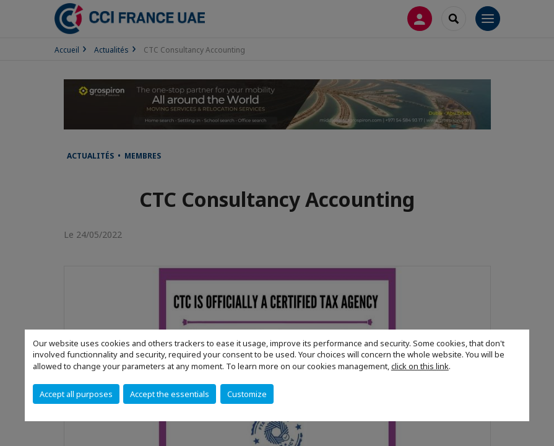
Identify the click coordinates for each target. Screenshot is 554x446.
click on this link (420, 366)
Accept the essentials (169, 394)
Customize (247, 394)
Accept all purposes (76, 394)
